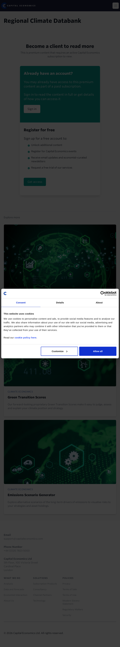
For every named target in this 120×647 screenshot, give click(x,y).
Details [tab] (60, 302)
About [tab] (99, 302)
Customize (59, 351)
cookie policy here (25, 337)
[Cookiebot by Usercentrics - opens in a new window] (102, 293)
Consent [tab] (21, 302)
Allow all (97, 351)
